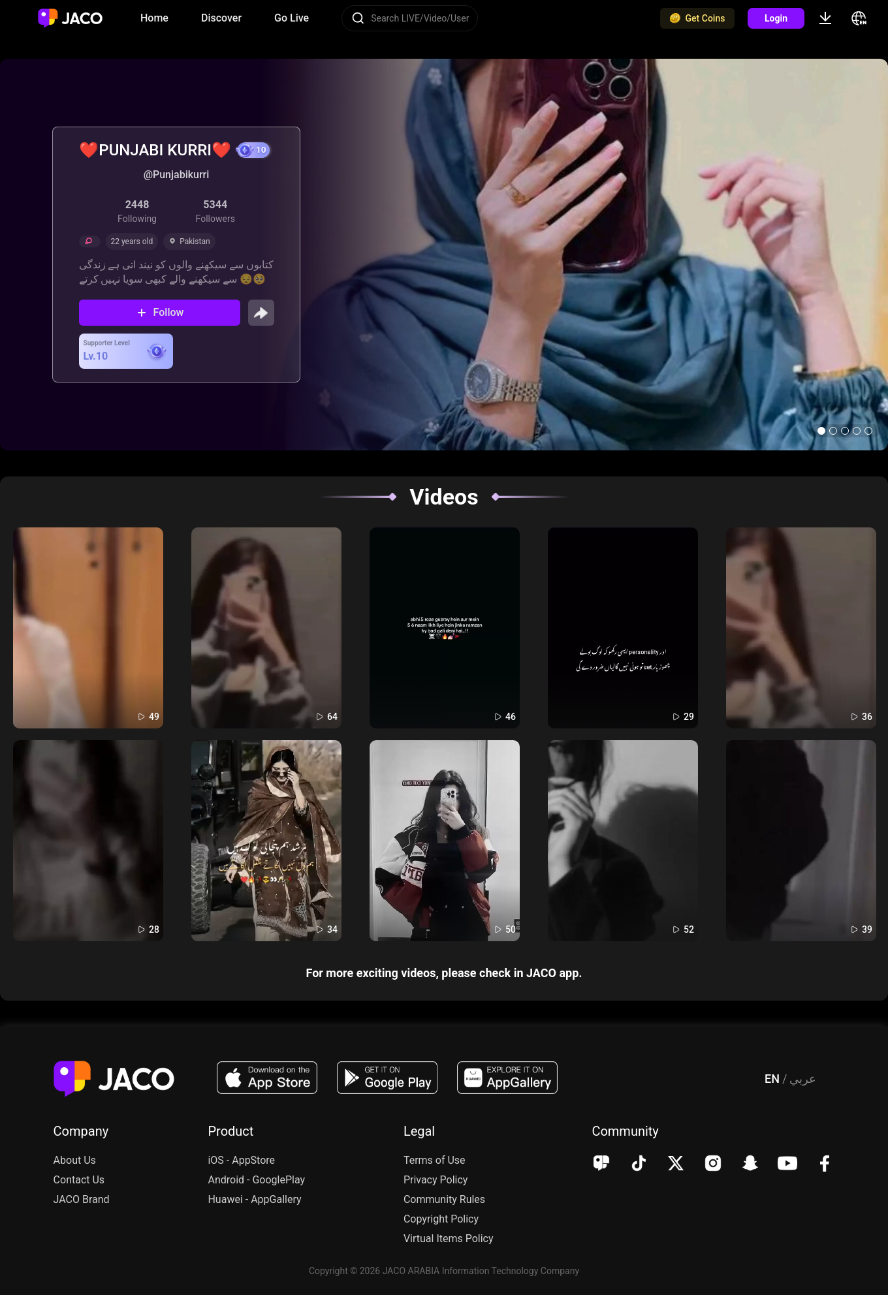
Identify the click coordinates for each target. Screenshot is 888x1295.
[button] (821, 431)
